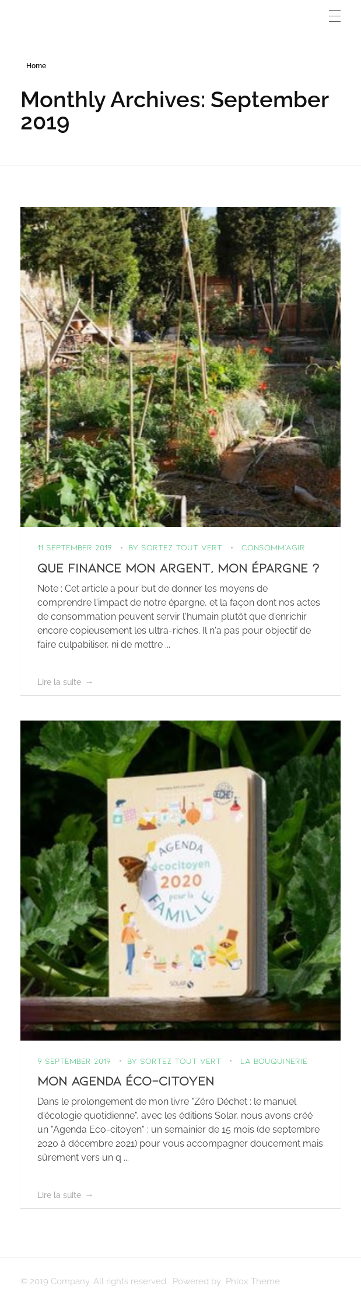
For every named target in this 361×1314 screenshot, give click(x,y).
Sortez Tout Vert (183, 547)
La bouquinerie (273, 1061)
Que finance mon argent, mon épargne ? (178, 567)
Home (36, 66)
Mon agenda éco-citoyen (125, 1080)
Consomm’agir (273, 547)
